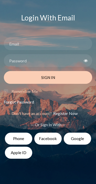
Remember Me (25, 91)
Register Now (65, 113)
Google (77, 138)
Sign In (48, 77)
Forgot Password (19, 101)
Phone (18, 138)
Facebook (48, 138)
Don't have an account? (45, 113)
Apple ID (18, 152)
